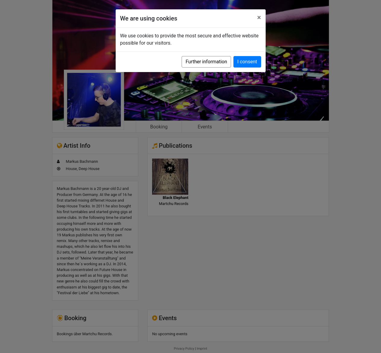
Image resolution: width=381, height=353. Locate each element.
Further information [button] (206, 62)
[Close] (259, 17)
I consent (247, 62)
